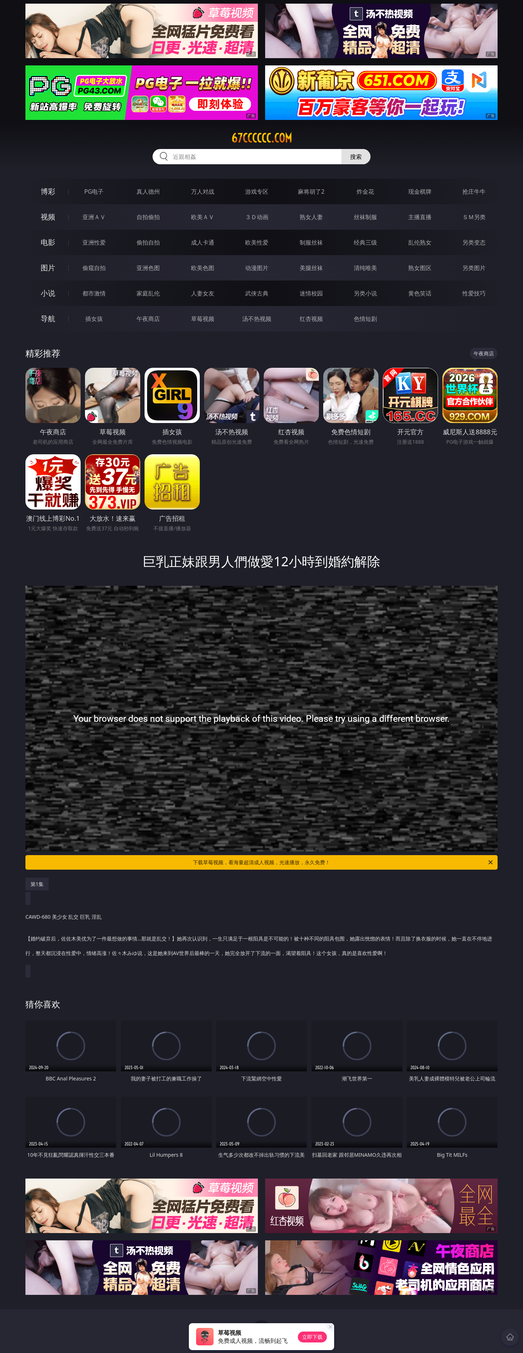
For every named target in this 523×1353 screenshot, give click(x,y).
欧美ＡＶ (202, 217)
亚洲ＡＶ (94, 217)
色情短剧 (365, 319)
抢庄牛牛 (474, 192)
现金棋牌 (419, 192)
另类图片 (474, 268)
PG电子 (94, 192)
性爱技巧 (474, 293)
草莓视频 (202, 319)
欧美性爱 (256, 242)
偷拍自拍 (148, 242)
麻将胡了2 (311, 192)
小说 (48, 293)
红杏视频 (311, 319)
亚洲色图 (148, 268)
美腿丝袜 (311, 268)
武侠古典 (256, 293)
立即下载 (312, 1336)
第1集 (37, 884)
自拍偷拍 (148, 217)
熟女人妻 (311, 217)
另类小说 (365, 293)
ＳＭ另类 (474, 217)
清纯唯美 (365, 268)
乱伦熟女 (419, 242)
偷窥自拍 (94, 268)
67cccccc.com (261, 138)
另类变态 (474, 242)
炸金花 (365, 192)
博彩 (48, 191)
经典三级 (365, 242)
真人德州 (148, 192)
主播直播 (419, 217)
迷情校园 (311, 293)
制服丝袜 (311, 242)
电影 (48, 242)
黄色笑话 (419, 293)
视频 (48, 217)
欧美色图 (202, 268)
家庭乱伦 (148, 293)
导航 (48, 318)
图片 (48, 268)
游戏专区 (256, 192)
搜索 (356, 157)
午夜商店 (148, 319)
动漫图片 (256, 268)
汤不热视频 (256, 319)
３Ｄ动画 (256, 217)
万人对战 (202, 192)
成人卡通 (202, 242)
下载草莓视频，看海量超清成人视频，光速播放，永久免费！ (343, 862)
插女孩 (94, 319)
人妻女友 (202, 293)
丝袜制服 (365, 217)
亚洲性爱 (94, 242)
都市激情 (94, 293)
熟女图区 (419, 268)
